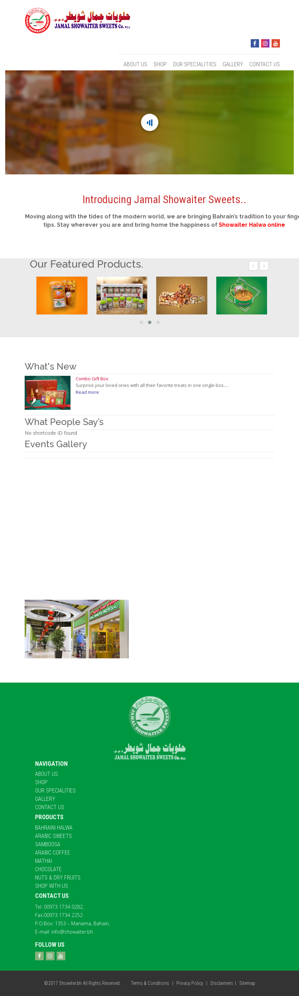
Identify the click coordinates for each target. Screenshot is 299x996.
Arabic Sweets (53, 836)
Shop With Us (51, 886)
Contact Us (264, 64)
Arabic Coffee (52, 852)
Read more (87, 392)
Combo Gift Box (92, 378)
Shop (160, 64)
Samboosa (47, 844)
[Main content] (149, 122)
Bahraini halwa (54, 827)
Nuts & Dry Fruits (58, 877)
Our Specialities (194, 64)
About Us (135, 64)
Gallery (233, 64)
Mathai (43, 861)
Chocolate (48, 869)
